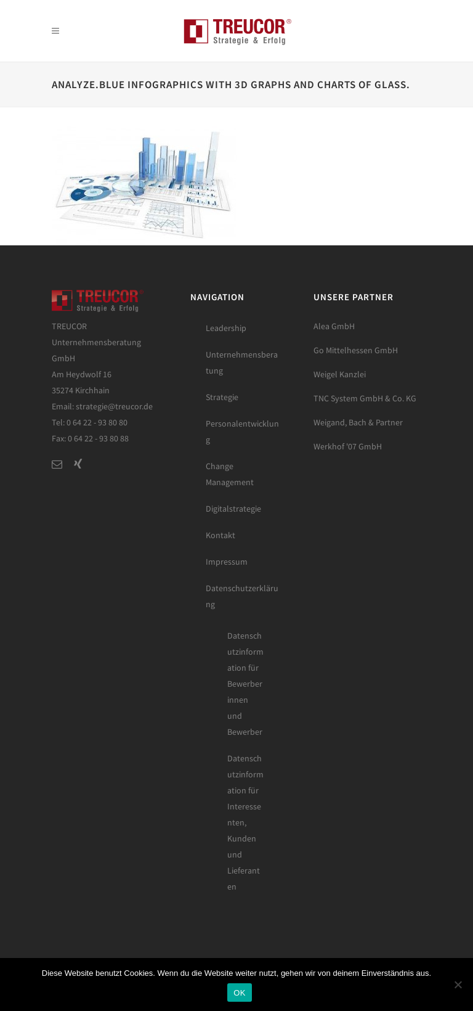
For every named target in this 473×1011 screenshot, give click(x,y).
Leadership (226, 328)
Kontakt (220, 535)
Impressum (227, 561)
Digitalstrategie (233, 508)
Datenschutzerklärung (242, 596)
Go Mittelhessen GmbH (355, 350)
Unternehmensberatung (242, 362)
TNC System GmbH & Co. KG (364, 398)
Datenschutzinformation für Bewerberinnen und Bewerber (245, 683)
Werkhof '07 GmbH (347, 446)
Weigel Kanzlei (339, 374)
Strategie (222, 397)
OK (239, 992)
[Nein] (457, 984)
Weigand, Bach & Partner (358, 422)
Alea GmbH (334, 326)
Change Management (230, 474)
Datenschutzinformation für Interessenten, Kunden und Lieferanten (245, 822)
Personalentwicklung (242, 431)
